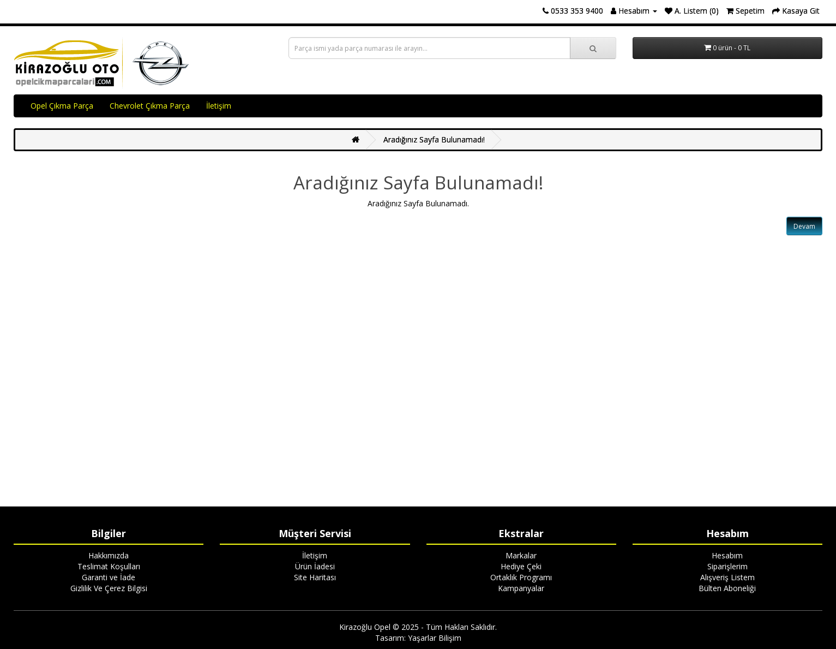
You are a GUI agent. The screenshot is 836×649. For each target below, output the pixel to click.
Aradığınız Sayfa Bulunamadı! (434, 139)
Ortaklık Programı (521, 577)
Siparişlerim (727, 566)
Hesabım (727, 555)
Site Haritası (315, 577)
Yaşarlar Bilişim (434, 638)
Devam (804, 226)
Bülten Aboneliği (727, 588)
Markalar (521, 555)
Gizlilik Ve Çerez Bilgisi (108, 588)
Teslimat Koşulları (108, 566)
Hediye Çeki (521, 566)
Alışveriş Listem (727, 577)
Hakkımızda (108, 555)
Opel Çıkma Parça (62, 105)
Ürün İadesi (315, 566)
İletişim (218, 105)
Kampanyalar (521, 588)
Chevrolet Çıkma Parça (150, 105)
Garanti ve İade (108, 577)
